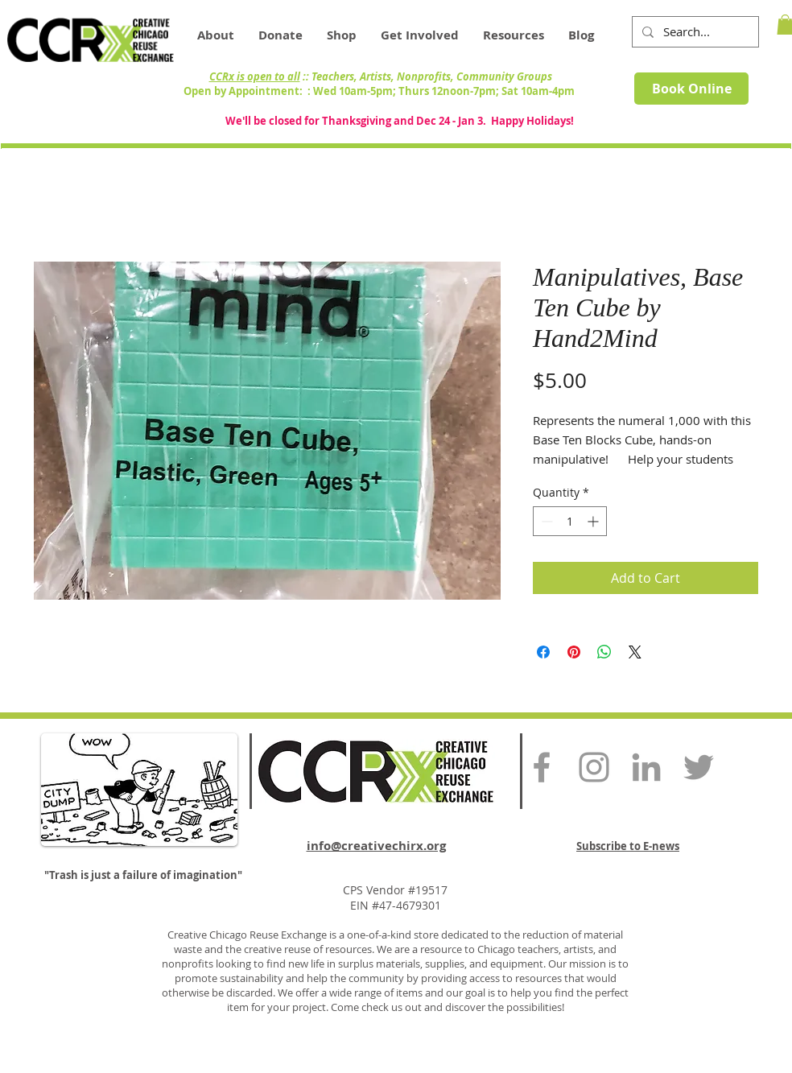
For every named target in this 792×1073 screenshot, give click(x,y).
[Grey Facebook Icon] (542, 767)
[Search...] (693, 32)
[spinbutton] (569, 521)
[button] (513, 35)
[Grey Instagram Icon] (594, 767)
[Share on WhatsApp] (604, 652)
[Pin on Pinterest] (574, 652)
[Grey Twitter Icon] (699, 767)
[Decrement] (545, 521)
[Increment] (594, 521)
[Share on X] (635, 652)
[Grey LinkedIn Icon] (646, 767)
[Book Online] (691, 88)
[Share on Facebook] (543, 652)
